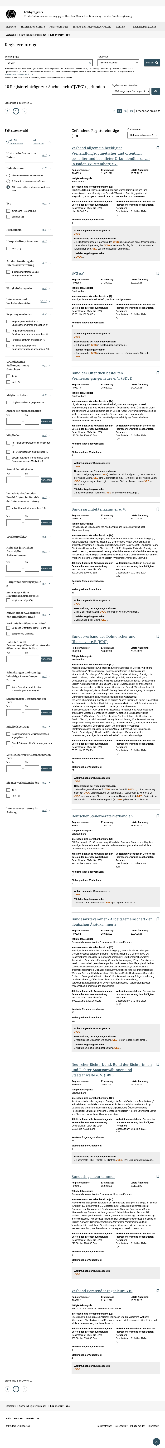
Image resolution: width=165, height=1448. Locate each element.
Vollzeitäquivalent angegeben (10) (29, 508)
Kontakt (120, 28)
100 (132, 111)
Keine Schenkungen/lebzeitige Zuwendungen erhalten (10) (27, 689)
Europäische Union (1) (23, 633)
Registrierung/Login (144, 28)
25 (120, 111)
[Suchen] (152, 62)
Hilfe (8, 1418)
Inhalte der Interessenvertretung (92, 28)
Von (8, 415)
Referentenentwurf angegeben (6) (28, 340)
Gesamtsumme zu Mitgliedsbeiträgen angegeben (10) (30, 736)
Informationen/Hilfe (33, 28)
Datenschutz (121, 1425)
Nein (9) (16, 796)
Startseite (11, 28)
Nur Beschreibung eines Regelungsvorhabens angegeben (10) (30, 347)
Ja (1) (14, 790)
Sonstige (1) (18, 216)
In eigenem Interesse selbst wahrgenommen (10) (25, 274)
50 (126, 111)
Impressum (153, 1425)
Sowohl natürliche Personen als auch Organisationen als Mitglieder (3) (30, 459)
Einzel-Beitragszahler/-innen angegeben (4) (32, 745)
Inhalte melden (137, 1425)
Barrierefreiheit (104, 1425)
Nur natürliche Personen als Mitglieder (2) (31, 444)
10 (114, 111)
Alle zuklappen (42, 142)
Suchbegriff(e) (12, 56)
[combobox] (118, 62)
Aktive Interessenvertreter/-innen (28, 175)
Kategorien (102, 56)
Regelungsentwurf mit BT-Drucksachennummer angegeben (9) (30, 323)
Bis (26, 415)
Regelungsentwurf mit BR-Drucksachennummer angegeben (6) (30, 332)
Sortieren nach (134, 129)
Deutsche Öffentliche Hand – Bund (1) (31, 628)
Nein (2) (16, 382)
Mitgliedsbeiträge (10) (22, 600)
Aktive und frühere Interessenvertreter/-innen (31, 189)
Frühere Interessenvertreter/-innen (29, 181)
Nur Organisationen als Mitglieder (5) (30, 452)
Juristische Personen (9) (24, 211)
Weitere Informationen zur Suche (19, 74)
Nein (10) (16, 248)
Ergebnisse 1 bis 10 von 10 (18, 103)
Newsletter (32, 1418)
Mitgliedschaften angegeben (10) (28, 402)
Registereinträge (58, 26)
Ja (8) (14, 376)
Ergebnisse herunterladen (124, 85)
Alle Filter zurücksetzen (14, 142)
